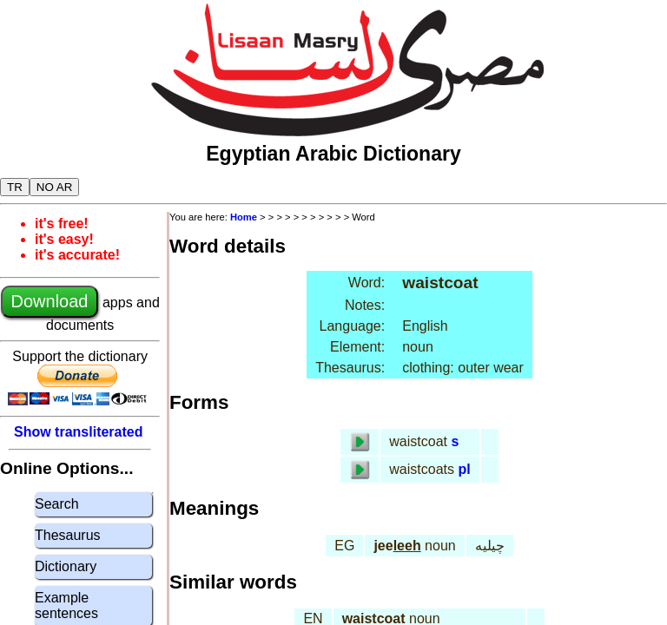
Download (50, 301)
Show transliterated (78, 431)
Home (243, 217)
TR (15, 187)
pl (464, 469)
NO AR (54, 187)
